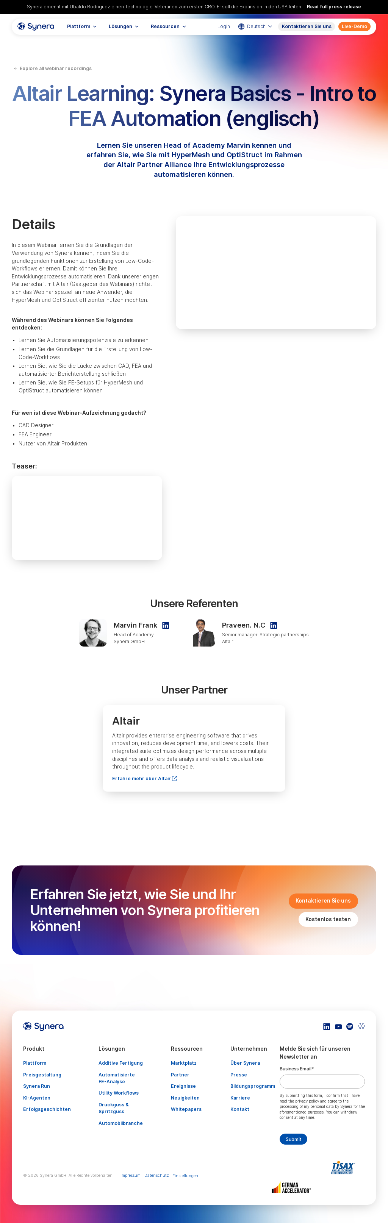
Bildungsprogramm (252, 1086)
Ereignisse (183, 1086)
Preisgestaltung (42, 1075)
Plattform (34, 1063)
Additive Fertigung (121, 1063)
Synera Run (36, 1086)
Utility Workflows (119, 1093)
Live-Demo (354, 26)
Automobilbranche (121, 1123)
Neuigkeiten (185, 1098)
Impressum (130, 1175)
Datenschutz (156, 1175)
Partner (180, 1075)
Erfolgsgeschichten (47, 1109)
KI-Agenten (36, 1098)
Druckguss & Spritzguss (114, 1108)
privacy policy (307, 1101)
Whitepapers (186, 1109)
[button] (82, 26)
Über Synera (245, 1063)
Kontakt (239, 1109)
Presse (238, 1075)
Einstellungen (185, 1175)
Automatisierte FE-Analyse (117, 1078)
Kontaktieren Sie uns (307, 26)
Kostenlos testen (328, 919)
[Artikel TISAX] (344, 1167)
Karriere (240, 1098)
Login (223, 26)
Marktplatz (184, 1063)
